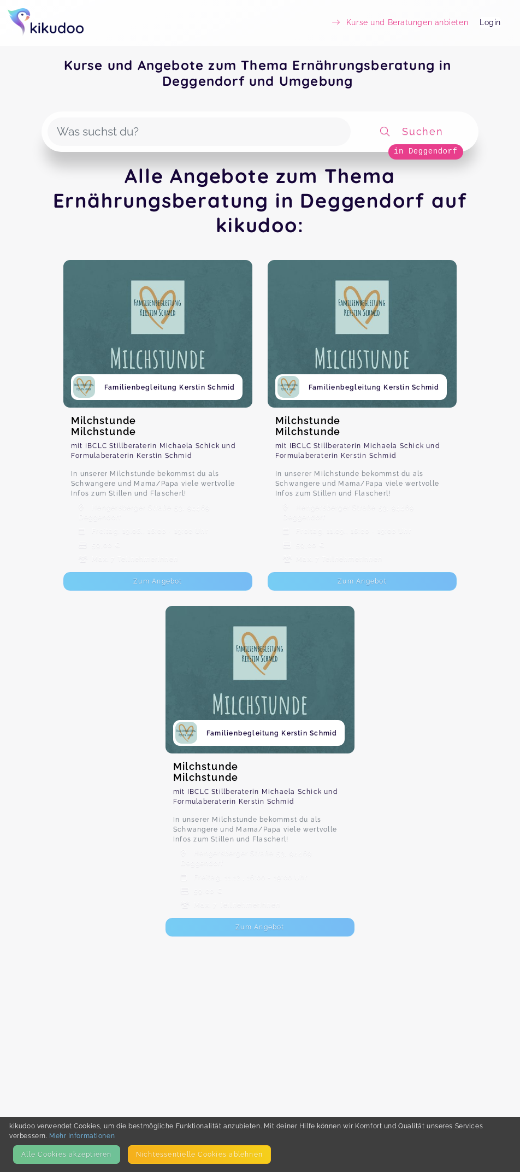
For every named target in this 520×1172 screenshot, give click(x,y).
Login (490, 22)
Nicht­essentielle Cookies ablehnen (199, 1154)
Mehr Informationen (82, 1136)
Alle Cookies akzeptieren (66, 1154)
